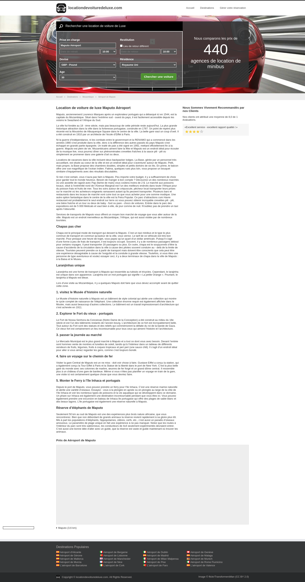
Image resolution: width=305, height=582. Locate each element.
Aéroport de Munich (201, 558)
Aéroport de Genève (201, 552)
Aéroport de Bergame (115, 552)
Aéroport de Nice (113, 562)
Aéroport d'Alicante (70, 552)
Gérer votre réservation (233, 7)
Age (62, 71)
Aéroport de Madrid (157, 555)
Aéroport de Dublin (157, 552)
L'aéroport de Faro (157, 565)
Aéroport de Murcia (71, 562)
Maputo (62, 527)
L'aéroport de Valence (203, 565)
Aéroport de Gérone (71, 555)
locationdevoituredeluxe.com (95, 8)
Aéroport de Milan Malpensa (163, 558)
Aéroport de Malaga (201, 555)
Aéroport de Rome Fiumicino (206, 562)
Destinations (207, 7)
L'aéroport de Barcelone (73, 565)
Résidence (127, 59)
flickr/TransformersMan (221, 576)
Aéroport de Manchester (117, 558)
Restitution (127, 39)
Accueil (190, 7)
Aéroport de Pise (156, 562)
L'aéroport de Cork (113, 565)
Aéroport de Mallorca (71, 558)
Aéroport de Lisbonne (115, 555)
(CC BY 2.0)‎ (242, 576)
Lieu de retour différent (136, 46)
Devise (64, 59)
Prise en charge (70, 39)
